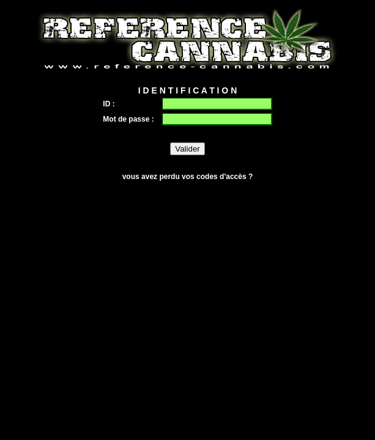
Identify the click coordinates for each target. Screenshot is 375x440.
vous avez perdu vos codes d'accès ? (187, 176)
